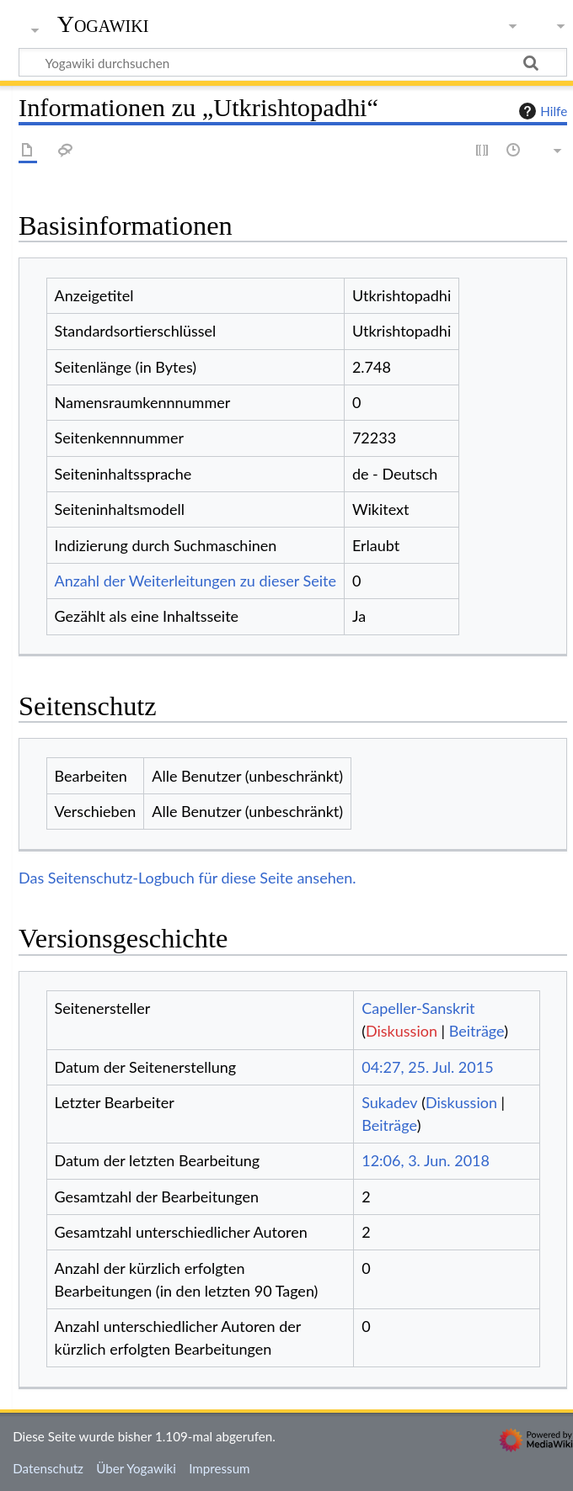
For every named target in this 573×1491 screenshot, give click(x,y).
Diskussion (401, 1030)
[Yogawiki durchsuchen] (292, 62)
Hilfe (541, 111)
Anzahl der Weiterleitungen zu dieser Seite (195, 580)
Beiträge (476, 1030)
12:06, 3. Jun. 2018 (425, 1160)
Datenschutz (48, 1468)
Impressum (219, 1468)
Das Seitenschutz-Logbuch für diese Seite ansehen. (187, 877)
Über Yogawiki (136, 1468)
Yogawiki (103, 24)
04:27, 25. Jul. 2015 (427, 1067)
